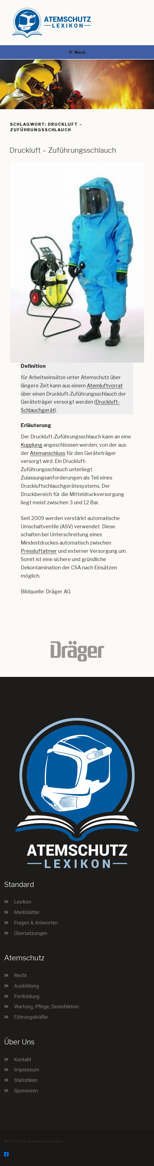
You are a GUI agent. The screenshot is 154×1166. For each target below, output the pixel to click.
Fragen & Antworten (36, 923)
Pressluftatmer (39, 551)
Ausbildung (26, 986)
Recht (20, 975)
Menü (77, 52)
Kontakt (22, 1059)
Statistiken (26, 1080)
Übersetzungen (31, 933)
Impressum (26, 1070)
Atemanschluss (47, 453)
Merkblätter (27, 912)
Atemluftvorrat (105, 385)
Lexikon (22, 902)
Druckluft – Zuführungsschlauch (62, 150)
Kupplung (31, 445)
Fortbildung (26, 996)
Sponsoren (26, 1090)
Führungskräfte (31, 1017)
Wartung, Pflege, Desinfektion (46, 1006)
